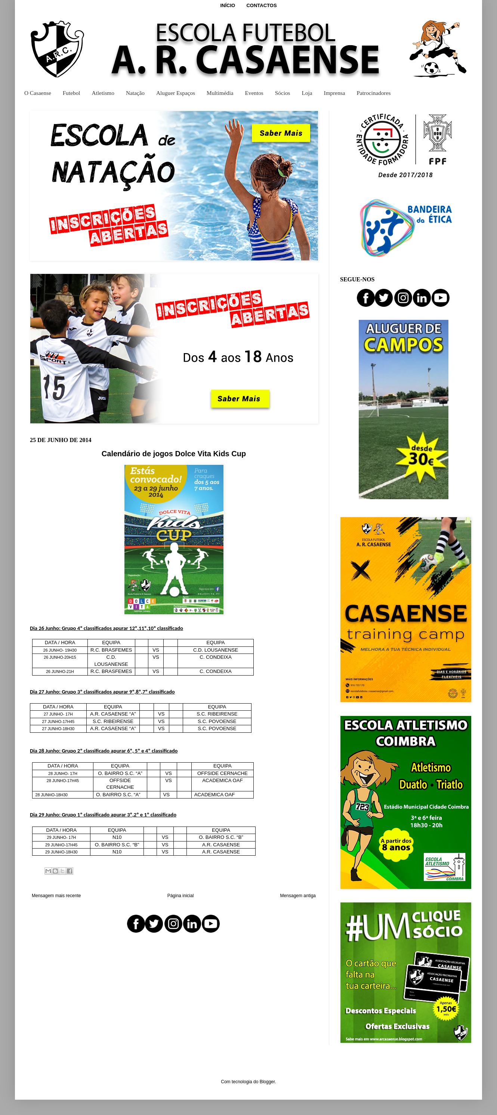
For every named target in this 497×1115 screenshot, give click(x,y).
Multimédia (220, 93)
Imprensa (334, 93)
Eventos (254, 93)
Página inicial (180, 895)
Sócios (282, 93)
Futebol (71, 93)
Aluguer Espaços (175, 93)
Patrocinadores (374, 93)
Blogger (267, 1081)
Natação (135, 93)
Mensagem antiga (298, 895)
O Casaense (37, 93)
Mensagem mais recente (56, 895)
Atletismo (103, 93)
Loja (307, 93)
